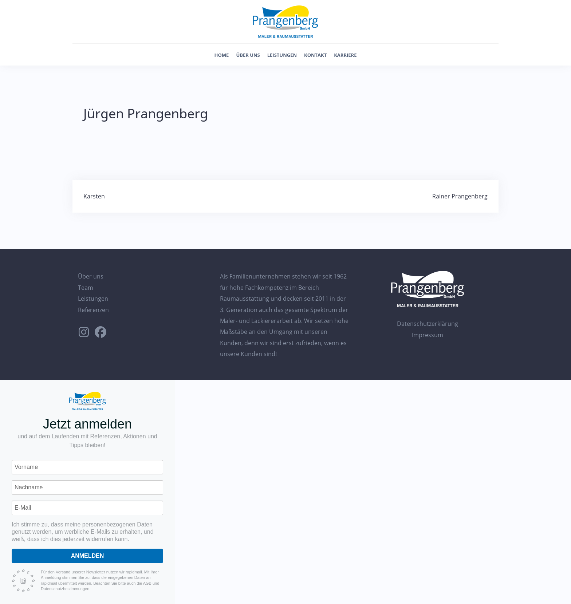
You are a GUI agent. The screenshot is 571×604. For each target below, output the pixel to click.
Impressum (427, 335)
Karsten (94, 196)
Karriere (345, 55)
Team (85, 288)
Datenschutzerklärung (427, 324)
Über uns (248, 55)
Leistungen (282, 55)
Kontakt (315, 55)
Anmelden (87, 556)
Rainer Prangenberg (460, 196)
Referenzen (93, 310)
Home (221, 55)
